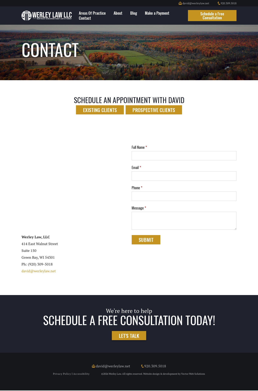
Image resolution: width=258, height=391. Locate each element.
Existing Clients (99, 110)
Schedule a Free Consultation (212, 15)
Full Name (139, 147)
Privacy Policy (62, 374)
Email (136, 168)
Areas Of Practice (92, 13)
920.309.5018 (226, 3)
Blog (133, 13)
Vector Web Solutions (193, 374)
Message (139, 208)
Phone (137, 188)
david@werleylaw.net (194, 3)
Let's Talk (129, 336)
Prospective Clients (155, 110)
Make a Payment (157, 13)
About (118, 13)
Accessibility (81, 374)
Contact (85, 18)
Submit (146, 240)
